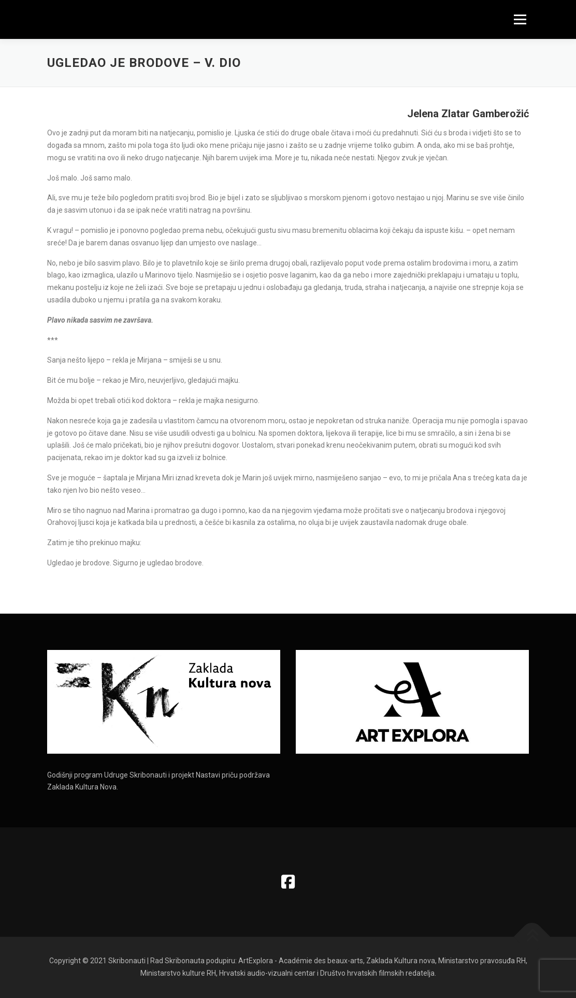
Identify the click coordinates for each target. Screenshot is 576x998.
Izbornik (520, 19)
